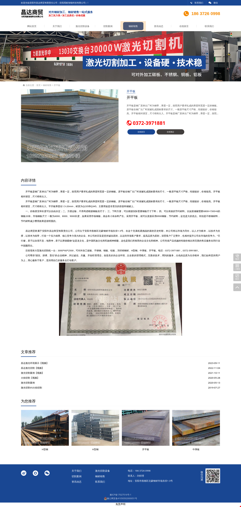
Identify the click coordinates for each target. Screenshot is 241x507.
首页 (38, 86)
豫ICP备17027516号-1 (120, 495)
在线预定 (170, 134)
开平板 (57, 86)
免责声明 (120, 505)
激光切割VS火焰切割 (31, 388)
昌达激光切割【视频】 (32, 369)
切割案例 (108, 27)
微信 (213, 2)
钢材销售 (133, 27)
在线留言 (184, 27)
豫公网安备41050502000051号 (120, 499)
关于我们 (57, 27)
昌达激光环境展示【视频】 (35, 364)
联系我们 (196, 2)
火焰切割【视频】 (30, 379)
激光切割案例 (28, 384)
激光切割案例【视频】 (32, 374)
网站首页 (32, 27)
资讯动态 (159, 27)
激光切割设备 (82, 27)
